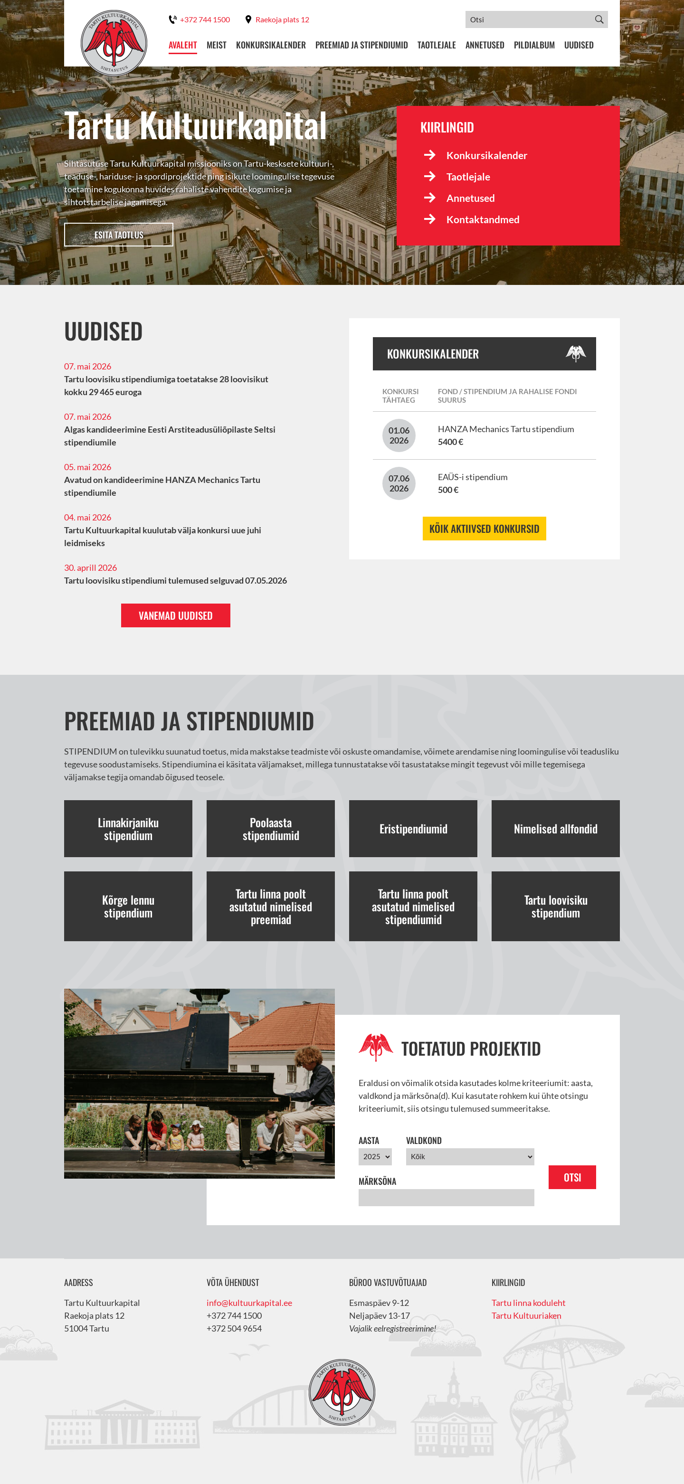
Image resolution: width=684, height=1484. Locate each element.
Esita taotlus (119, 234)
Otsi (572, 1177)
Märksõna (377, 1181)
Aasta (369, 1140)
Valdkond (424, 1140)
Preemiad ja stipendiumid (361, 45)
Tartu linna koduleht (529, 1302)
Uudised (579, 45)
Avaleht (183, 45)
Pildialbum (534, 45)
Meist (217, 45)
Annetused (485, 45)
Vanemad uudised (176, 615)
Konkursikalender (271, 45)
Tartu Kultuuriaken (526, 1315)
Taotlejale (437, 45)
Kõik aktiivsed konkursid (484, 528)
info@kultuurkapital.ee (249, 1302)
